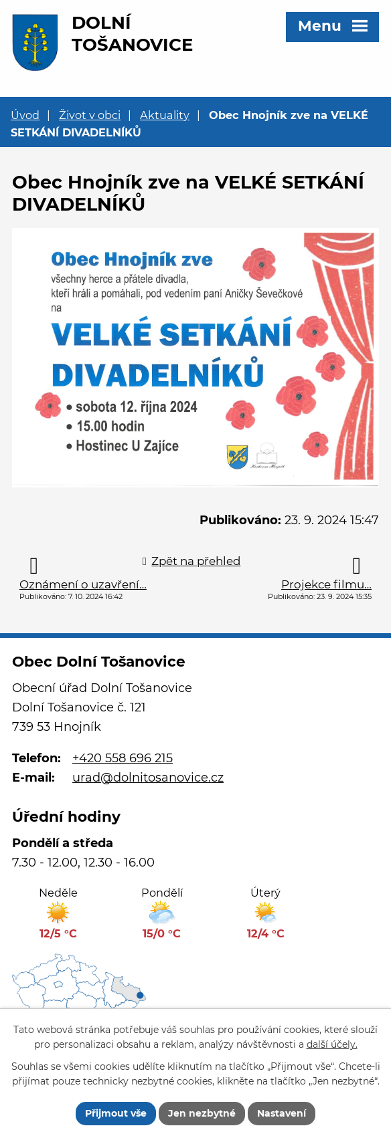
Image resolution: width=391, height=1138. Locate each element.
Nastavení (281, 1113)
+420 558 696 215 (122, 758)
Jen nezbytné (202, 1113)
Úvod (25, 115)
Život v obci (90, 115)
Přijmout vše (116, 1113)
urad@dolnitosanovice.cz (148, 777)
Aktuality (164, 115)
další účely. (332, 1045)
